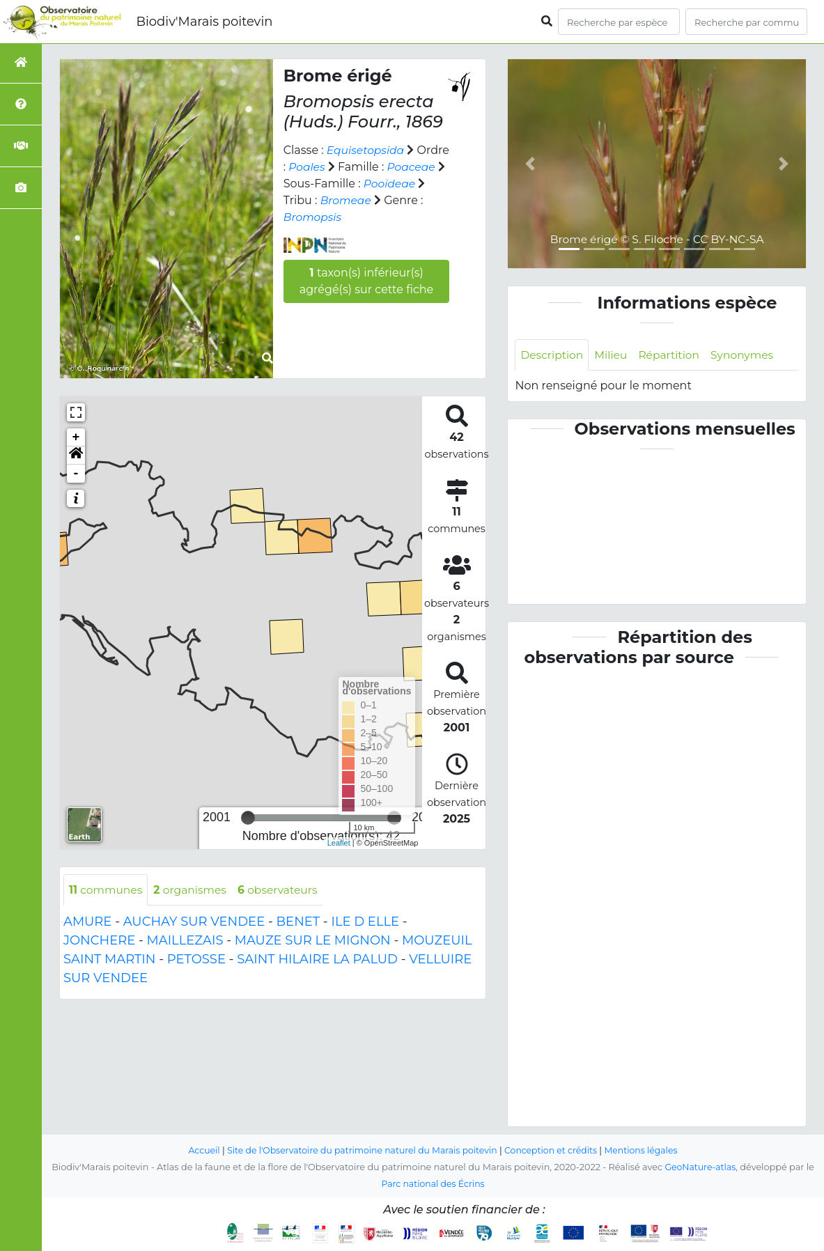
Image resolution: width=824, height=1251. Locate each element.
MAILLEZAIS (185, 941)
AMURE (87, 922)
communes (107, 889)
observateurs (283, 889)
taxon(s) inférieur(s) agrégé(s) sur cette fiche (367, 281)
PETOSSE (196, 960)
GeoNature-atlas (700, 1167)
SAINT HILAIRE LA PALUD (317, 960)
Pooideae (310, 200)
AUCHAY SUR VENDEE (194, 922)
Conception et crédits (554, 1150)
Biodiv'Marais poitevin (204, 21)
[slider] (248, 818)
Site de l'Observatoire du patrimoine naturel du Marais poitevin (360, 1150)
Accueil (197, 1150)
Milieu (613, 355)
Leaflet (338, 843)
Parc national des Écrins (433, 1184)
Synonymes (747, 355)
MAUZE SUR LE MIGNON (313, 941)
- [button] (76, 473)
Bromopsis (355, 217)
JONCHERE (99, 941)
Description (552, 355)
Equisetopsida (367, 150)
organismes (193, 889)
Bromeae (413, 200)
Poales (343, 166)
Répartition (673, 355)
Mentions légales (647, 1150)
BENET (298, 922)
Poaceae (308, 183)
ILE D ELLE (365, 922)
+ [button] (76, 437)
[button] (76, 455)
